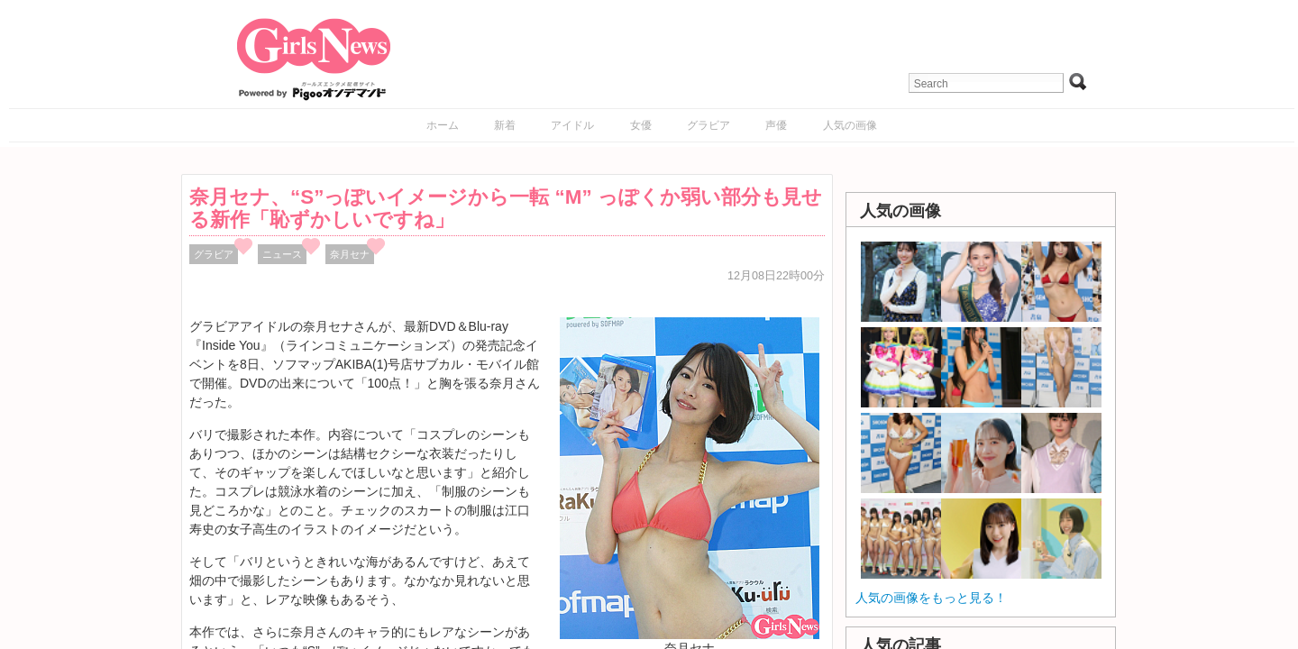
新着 (505, 125)
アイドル (572, 125)
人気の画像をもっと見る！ (931, 597)
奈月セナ (350, 254)
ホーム (442, 125)
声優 (776, 125)
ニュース (282, 254)
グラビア (708, 125)
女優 (641, 125)
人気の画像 (850, 125)
